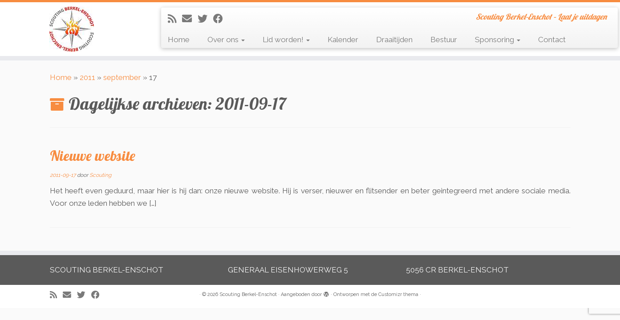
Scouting (100, 175)
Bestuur (443, 39)
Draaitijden (394, 39)
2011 (87, 77)
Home (179, 39)
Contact (552, 39)
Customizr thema (398, 294)
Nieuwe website (92, 155)
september (122, 77)
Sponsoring (497, 39)
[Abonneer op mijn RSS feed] (175, 18)
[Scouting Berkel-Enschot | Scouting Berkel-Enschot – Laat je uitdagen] (71, 29)
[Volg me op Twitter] (205, 18)
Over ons (226, 39)
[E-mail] (190, 18)
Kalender (343, 39)
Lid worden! (286, 39)
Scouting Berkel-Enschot (248, 294)
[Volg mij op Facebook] (221, 18)
